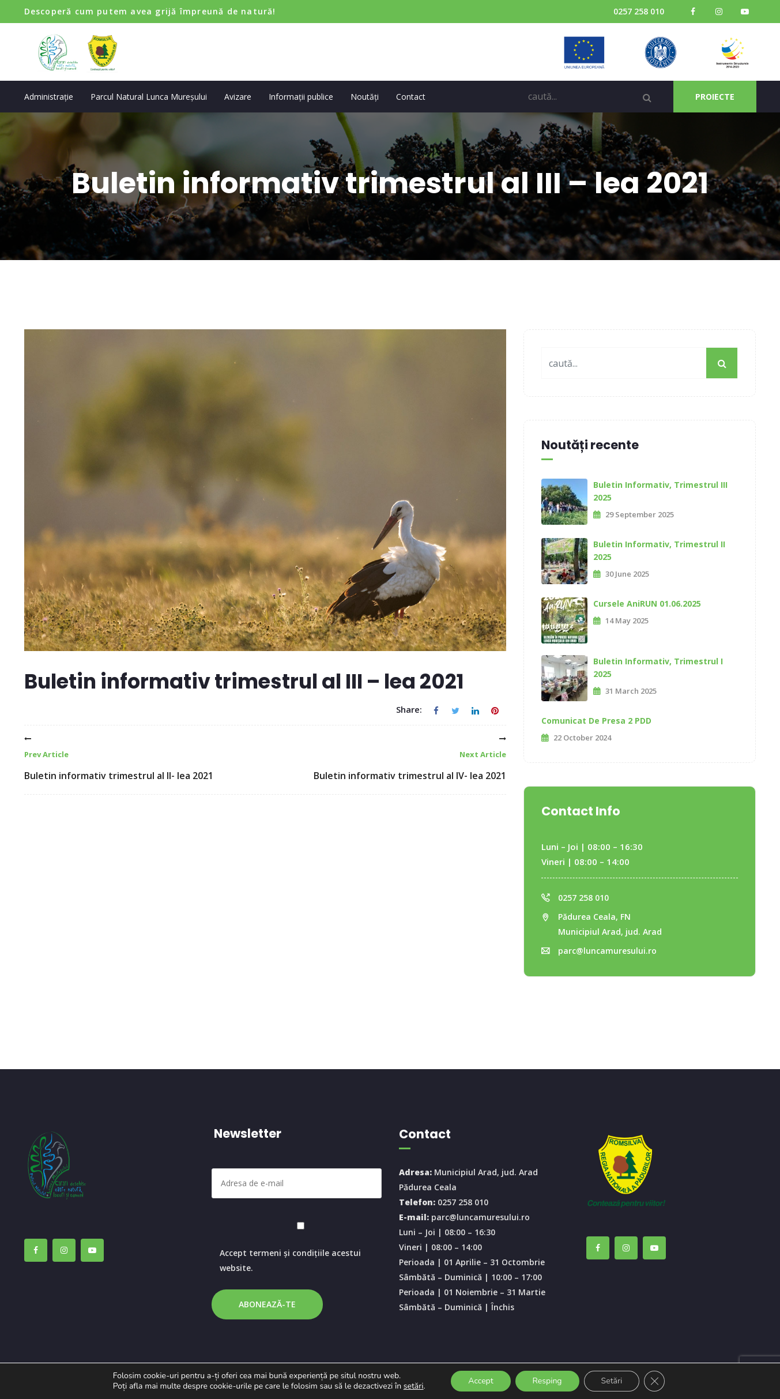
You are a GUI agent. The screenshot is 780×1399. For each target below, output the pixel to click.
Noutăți (365, 96)
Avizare (237, 96)
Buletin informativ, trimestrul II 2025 (659, 550)
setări (414, 1386)
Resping (547, 1380)
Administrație (48, 96)
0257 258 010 (638, 11)
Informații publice (301, 96)
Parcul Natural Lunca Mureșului (149, 96)
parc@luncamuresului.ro (607, 950)
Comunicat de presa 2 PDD (596, 720)
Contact (410, 96)
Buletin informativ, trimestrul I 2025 (658, 667)
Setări (612, 1380)
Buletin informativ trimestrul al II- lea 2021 (118, 758)
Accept (480, 1380)
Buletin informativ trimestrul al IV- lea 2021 (410, 758)
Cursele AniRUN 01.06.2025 (647, 603)
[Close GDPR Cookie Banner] (654, 1381)
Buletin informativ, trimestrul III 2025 (660, 491)
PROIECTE (714, 96)
